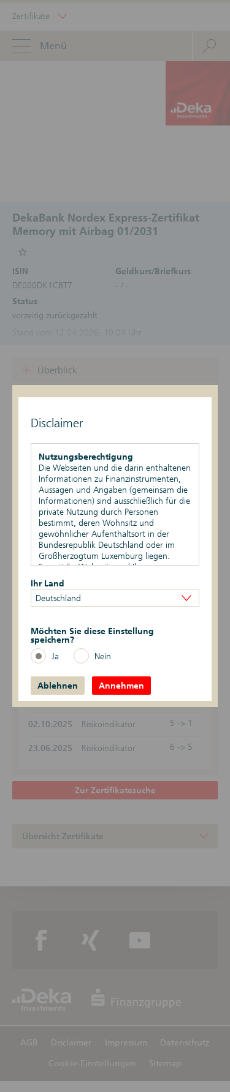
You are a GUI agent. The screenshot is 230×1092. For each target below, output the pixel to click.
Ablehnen (57, 685)
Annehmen (121, 685)
